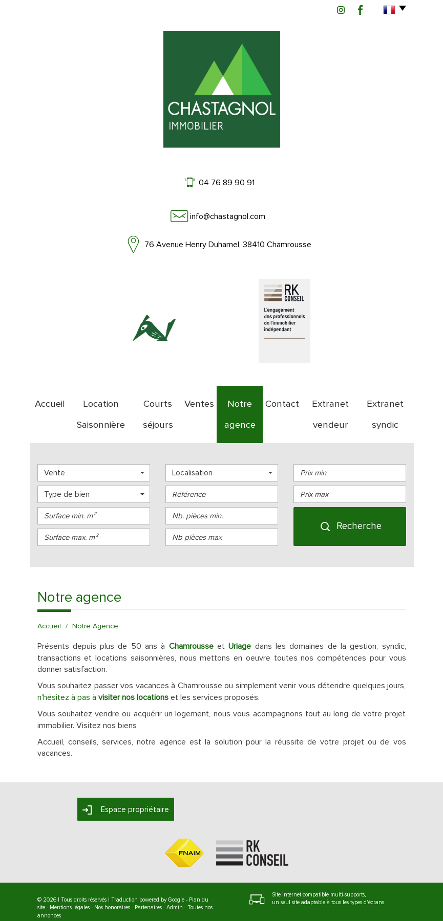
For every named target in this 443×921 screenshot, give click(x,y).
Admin (174, 878)
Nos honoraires (112, 878)
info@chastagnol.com (227, 216)
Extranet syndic (386, 399)
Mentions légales (70, 878)
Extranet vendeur (329, 399)
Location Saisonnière (98, 399)
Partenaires (148, 878)
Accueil (46, 399)
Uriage (239, 617)
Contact (281, 399)
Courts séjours (157, 399)
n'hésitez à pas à (102, 668)
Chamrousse (191, 617)
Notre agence (239, 399)
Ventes (199, 399)
